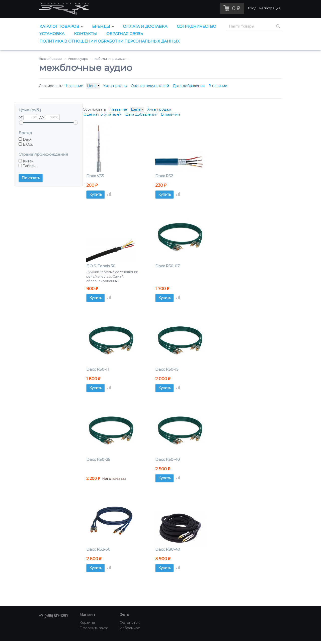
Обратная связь (124, 33)
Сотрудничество (196, 26)
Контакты (85, 33)
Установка (51, 33)
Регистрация (270, 8)
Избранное (130, 628)
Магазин (87, 614)
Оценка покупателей (150, 86)
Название (74, 86)
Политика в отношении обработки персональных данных (109, 41)
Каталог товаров (59, 26)
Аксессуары (78, 59)
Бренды (101, 26)
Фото (124, 614)
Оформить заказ (94, 628)
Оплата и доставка (145, 26)
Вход (252, 8)
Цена (93, 86)
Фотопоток (130, 622)
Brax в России (50, 59)
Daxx (25, 139)
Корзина (87, 622)
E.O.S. (26, 144)
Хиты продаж (115, 86)
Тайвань (28, 166)
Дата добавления (189, 86)
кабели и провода (110, 59)
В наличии (217, 86)
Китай (26, 161)
